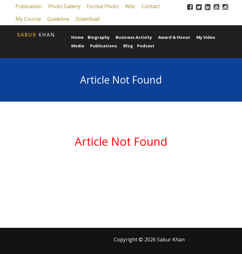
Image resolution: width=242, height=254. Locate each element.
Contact (150, 6)
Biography (99, 37)
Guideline (58, 18)
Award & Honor (174, 37)
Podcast (145, 46)
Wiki (130, 6)
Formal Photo (103, 6)
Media (77, 46)
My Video (205, 37)
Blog (128, 46)
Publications (103, 46)
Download (88, 18)
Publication (28, 6)
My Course (28, 18)
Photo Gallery (64, 6)
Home (77, 37)
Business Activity (134, 37)
